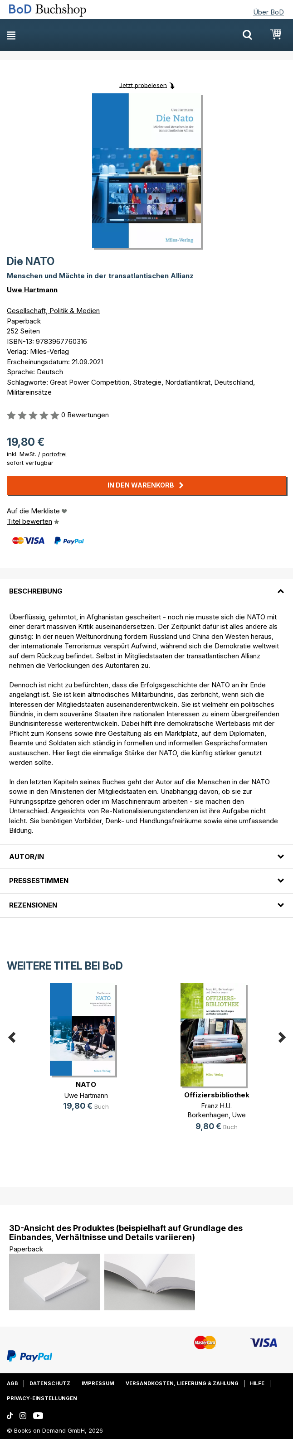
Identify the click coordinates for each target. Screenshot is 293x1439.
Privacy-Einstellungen (42, 1398)
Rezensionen (33, 905)
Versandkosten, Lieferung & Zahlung (182, 1383)
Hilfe (257, 1383)
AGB (12, 1383)
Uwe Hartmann (32, 289)
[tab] (146, 585)
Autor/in (26, 856)
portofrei (54, 454)
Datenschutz (49, 1383)
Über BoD (268, 12)
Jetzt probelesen (143, 84)
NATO (86, 1084)
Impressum (98, 1383)
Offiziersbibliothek (216, 1095)
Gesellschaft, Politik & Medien (53, 310)
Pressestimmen (38, 880)
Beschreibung (36, 591)
